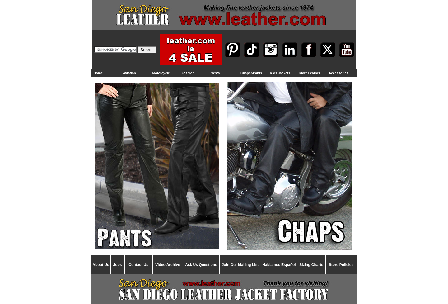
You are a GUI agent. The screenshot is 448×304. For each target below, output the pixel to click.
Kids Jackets (280, 73)
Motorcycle (161, 73)
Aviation (129, 73)
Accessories (338, 73)
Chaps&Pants (251, 73)
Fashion (188, 73)
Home (98, 73)
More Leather (309, 73)
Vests (215, 73)
